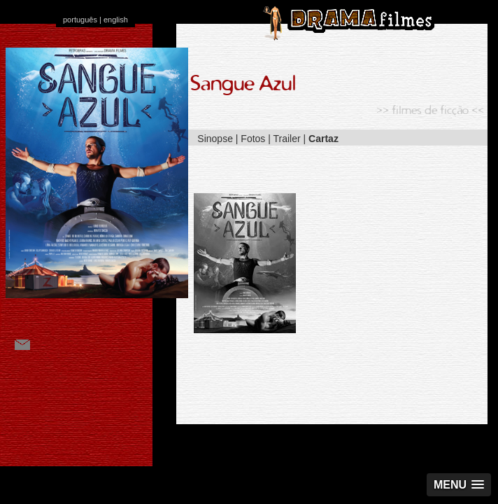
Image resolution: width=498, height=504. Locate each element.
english (116, 19)
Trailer (287, 138)
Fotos (253, 138)
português (80, 19)
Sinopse (215, 138)
